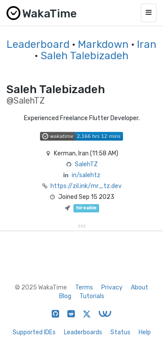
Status (120, 332)
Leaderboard (38, 44)
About (139, 287)
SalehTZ (86, 164)
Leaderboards (83, 332)
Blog (65, 296)
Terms (84, 287)
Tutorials (92, 296)
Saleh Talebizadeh (84, 56)
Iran (146, 44)
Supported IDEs (34, 332)
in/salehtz (86, 175)
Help (145, 332)
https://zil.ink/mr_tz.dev (86, 186)
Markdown (103, 44)
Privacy (112, 287)
